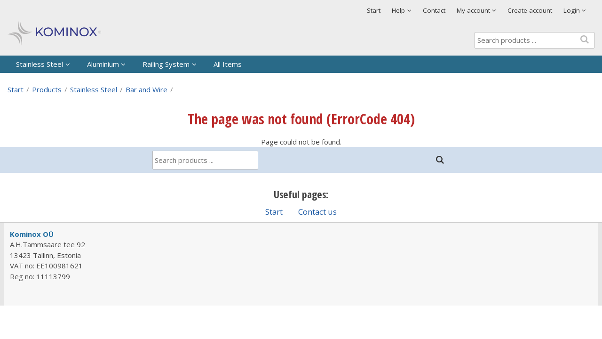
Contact (434, 10)
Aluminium (103, 64)
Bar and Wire (146, 89)
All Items (228, 64)
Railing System (166, 64)
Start (373, 10)
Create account (529, 10)
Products (47, 89)
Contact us (317, 211)
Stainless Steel (39, 64)
